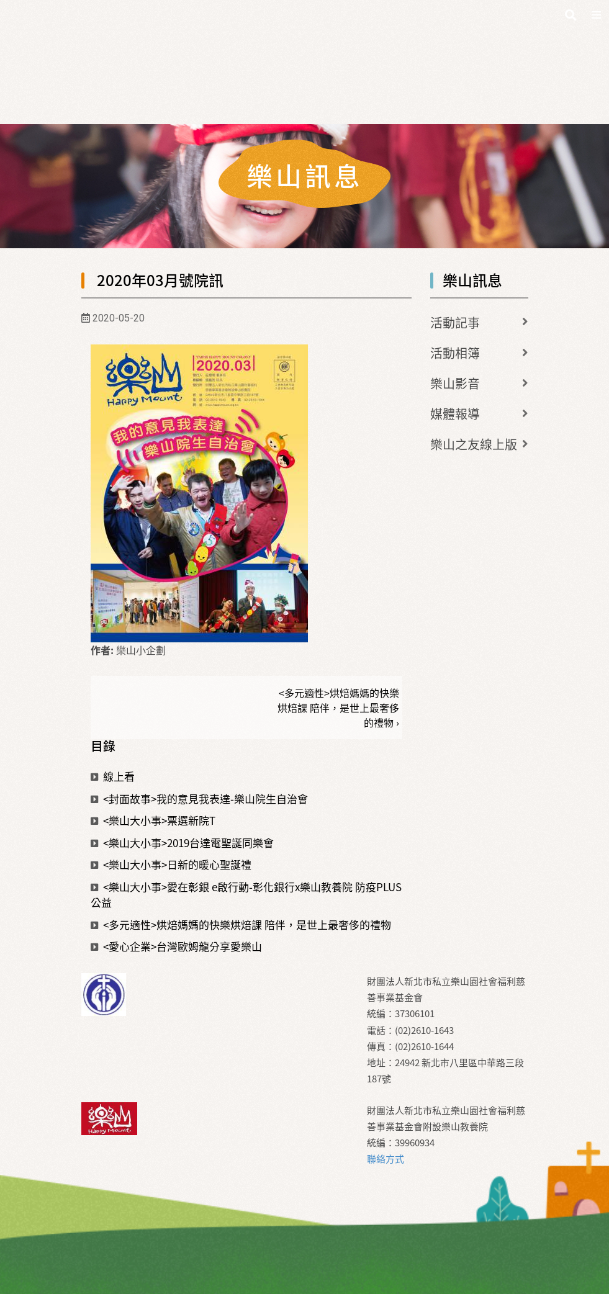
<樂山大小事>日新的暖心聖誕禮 (171, 864)
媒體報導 (455, 414)
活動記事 (455, 322)
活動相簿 (455, 353)
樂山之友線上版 (473, 444)
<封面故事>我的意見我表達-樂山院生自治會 (199, 798)
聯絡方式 (385, 1159)
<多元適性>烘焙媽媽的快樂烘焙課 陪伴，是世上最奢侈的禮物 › (338, 707)
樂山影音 (455, 383)
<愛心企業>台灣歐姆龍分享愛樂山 (176, 946)
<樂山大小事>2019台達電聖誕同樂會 (182, 842)
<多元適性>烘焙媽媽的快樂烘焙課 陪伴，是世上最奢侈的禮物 (241, 924)
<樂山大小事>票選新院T (153, 820)
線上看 (113, 776)
